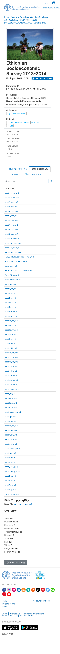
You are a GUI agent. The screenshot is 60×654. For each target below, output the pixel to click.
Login (46, 3)
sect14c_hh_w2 (11, 384)
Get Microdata (42, 78)
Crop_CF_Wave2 (12, 494)
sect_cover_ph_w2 (13, 412)
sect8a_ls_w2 (11, 398)
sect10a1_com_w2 (12, 238)
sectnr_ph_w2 (11, 444)
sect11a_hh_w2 (11, 352)
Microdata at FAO (51, 7)
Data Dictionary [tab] (40, 169)
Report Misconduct (24, 615)
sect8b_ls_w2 (11, 403)
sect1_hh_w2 (10, 284)
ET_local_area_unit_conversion (18, 270)
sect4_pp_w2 (10, 476)
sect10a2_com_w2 (13, 243)
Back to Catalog (16, 562)
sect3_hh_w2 (10, 293)
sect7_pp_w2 (10, 485)
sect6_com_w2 (11, 220)
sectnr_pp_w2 (11, 489)
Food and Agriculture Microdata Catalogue (29, 17)
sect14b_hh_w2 (11, 380)
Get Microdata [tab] (33, 174)
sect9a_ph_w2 (11, 426)
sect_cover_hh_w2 (13, 279)
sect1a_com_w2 (12, 193)
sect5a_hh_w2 (11, 302)
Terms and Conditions (34, 613)
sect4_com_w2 (11, 211)
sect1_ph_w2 (10, 416)
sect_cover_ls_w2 (12, 389)
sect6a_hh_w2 (11, 325)
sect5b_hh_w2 (11, 307)
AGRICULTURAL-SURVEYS (15, 20)
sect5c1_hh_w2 (11, 311)
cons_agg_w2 (11, 266)
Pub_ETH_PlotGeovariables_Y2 (18, 261)
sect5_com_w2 (11, 216)
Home (6, 17)
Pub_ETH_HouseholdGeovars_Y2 (19, 257)
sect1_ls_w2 (10, 394)
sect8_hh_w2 (10, 339)
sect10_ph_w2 (11, 430)
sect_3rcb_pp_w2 (12, 471)
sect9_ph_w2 (10, 421)
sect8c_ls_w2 (11, 407)
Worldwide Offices (41, 601)
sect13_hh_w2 (11, 371)
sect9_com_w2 (11, 234)
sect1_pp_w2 (10, 453)
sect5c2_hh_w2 (12, 316)
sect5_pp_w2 (10, 480)
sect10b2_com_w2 (13, 252)
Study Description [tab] (18, 169)
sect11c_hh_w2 (11, 362)
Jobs (4, 613)
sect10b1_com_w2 (13, 248)
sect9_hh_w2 (10, 343)
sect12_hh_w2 (11, 366)
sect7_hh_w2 (10, 334)
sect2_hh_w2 (10, 289)
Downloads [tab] (14, 174)
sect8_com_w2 (11, 229)
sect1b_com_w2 (12, 197)
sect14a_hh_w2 (11, 375)
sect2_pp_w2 (10, 457)
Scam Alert (7, 615)
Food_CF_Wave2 (12, 275)
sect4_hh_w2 (10, 298)
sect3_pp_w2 (10, 462)
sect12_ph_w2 (11, 439)
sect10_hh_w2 (11, 348)
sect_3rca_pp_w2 (12, 467)
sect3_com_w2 (11, 206)
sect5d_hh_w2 (11, 321)
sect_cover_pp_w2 (13, 448)
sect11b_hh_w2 (11, 357)
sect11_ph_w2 (11, 435)
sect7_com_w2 (11, 225)
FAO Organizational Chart (8, 604)
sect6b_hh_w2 (11, 330)
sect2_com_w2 (11, 202)
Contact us (15, 613)
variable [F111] (40, 23)
